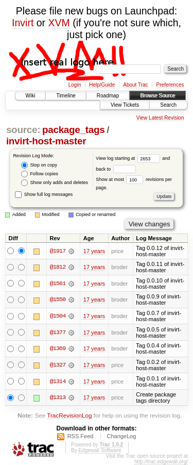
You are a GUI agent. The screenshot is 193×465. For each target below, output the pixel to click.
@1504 (57, 316)
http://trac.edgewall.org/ (161, 461)
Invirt (22, 22)
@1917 (57, 251)
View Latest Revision (160, 118)
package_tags (73, 129)
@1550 (57, 299)
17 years (94, 251)
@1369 (57, 348)
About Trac (135, 85)
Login (74, 85)
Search (168, 105)
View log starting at (129, 158)
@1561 (57, 283)
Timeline (65, 95)
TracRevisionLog (69, 415)
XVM (59, 22)
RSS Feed (80, 436)
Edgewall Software (99, 450)
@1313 (57, 397)
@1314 (57, 381)
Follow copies (39, 174)
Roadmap (108, 95)
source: (23, 129)
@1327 (57, 365)
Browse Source (157, 95)
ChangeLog (121, 436)
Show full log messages (44, 194)
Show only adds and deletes (54, 182)
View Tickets (125, 105)
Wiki (31, 95)
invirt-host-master (46, 141)
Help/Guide (102, 85)
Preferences (170, 85)
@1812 (57, 267)
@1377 (57, 332)
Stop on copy (39, 165)
